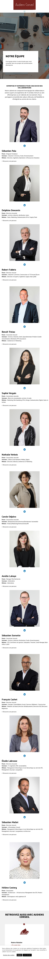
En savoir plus (16, 945)
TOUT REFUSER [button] (27, 955)
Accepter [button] (19, 955)
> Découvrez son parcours (9, 161)
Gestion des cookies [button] (8, 955)
